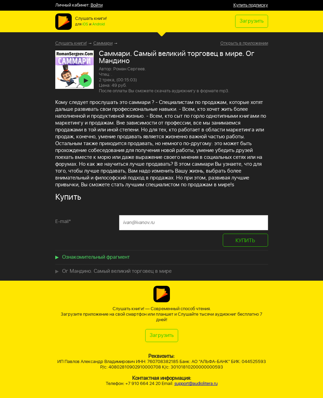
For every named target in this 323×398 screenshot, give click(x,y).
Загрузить (252, 21)
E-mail (63, 221)
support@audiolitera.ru (196, 384)
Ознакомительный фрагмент (96, 257)
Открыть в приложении (244, 43)
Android (98, 24)
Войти (97, 5)
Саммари (103, 43)
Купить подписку (250, 5)
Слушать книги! (71, 43)
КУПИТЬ (245, 241)
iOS (85, 24)
